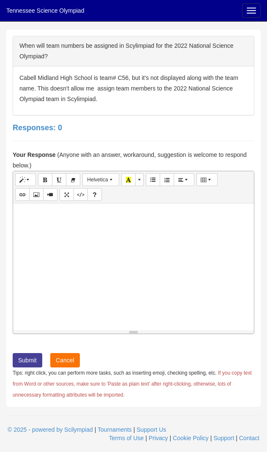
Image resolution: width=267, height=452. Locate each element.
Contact (249, 438)
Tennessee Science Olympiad (45, 10)
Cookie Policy (191, 438)
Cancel (65, 360)
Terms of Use (126, 438)
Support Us (151, 429)
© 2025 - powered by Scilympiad (50, 429)
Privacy (158, 438)
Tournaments (115, 429)
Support (223, 438)
